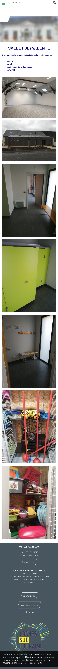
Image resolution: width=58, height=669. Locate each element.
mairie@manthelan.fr (29, 605)
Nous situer (29, 562)
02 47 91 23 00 (29, 596)
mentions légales (29, 612)
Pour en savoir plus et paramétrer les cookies (26, 661)
